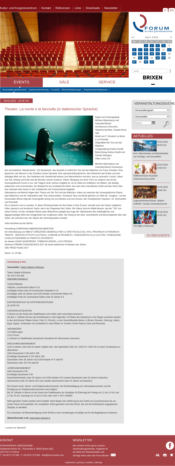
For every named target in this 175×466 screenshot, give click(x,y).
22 (146, 58)
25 (163, 58)
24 (157, 58)
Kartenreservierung (39, 89)
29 (146, 62)
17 (157, 54)
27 (134, 62)
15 (146, 54)
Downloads (93, 8)
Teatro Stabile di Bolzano (32, 267)
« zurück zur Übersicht (15, 428)
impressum (70, 462)
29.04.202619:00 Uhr (151, 172)
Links (78, 8)
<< (133, 37)
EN (171, 10)
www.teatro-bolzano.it (17, 279)
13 (134, 54)
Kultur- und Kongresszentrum (18, 8)
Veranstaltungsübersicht (14, 89)
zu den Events (158, 235)
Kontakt (46, 8)
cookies (89, 462)
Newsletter (111, 8)
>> (171, 37)
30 (152, 62)
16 (152, 54)
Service (106, 82)
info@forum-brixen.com (53, 455)
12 (169, 49)
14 (140, 54)
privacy (80, 462)
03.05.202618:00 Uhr (151, 195)
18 (163, 54)
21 (140, 58)
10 (157, 49)
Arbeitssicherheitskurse (95, 89)
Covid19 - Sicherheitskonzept (66, 89)
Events (21, 82)
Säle (64, 82)
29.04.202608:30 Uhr (151, 149)
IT (165, 10)
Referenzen (63, 8)
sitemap (98, 462)
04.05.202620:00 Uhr (151, 219)
